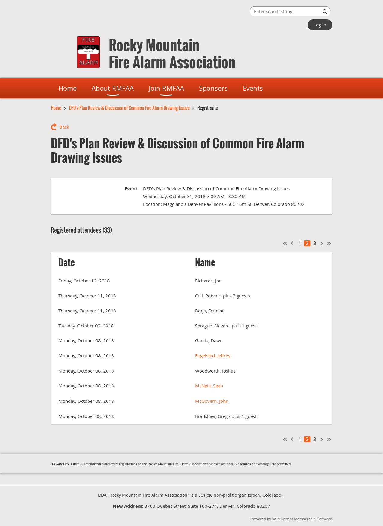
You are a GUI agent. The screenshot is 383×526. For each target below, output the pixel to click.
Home (56, 107)
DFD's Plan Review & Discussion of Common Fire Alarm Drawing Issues (129, 107)
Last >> (329, 243)
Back (64, 127)
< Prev (292, 243)
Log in (320, 25)
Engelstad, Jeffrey (212, 355)
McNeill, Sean (209, 386)
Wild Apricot (282, 519)
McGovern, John (211, 401)
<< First (285, 243)
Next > (322, 243)
